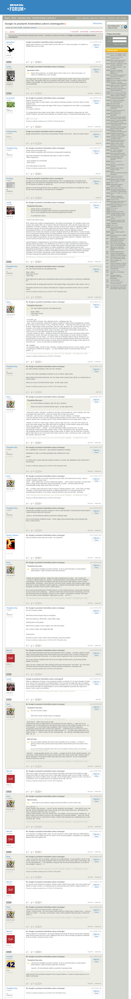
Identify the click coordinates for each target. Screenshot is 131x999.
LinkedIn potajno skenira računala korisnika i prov (117, 214)
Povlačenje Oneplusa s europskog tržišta (117, 137)
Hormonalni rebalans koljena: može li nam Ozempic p (116, 228)
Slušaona (113, 210)
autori (118, 18)
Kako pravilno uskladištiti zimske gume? (117, 147)
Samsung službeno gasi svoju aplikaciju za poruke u (118, 154)
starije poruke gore (97, 31)
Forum (14, 18)
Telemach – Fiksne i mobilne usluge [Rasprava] (118, 82)
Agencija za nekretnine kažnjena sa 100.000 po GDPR (117, 248)
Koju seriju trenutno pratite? (118, 285)
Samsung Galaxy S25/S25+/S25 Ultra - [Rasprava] (116, 277)
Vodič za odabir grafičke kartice (117, 232)
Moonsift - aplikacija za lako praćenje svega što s (118, 64)
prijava (79, 18)
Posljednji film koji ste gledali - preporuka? (116, 176)
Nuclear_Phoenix (12, 535)
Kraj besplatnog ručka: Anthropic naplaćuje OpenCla (117, 158)
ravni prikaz (85, 31)
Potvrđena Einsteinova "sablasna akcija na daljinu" (118, 134)
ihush (8, 302)
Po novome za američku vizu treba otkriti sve (117, 101)
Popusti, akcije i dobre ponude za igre (117, 168)
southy (9, 67)
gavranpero (10, 42)
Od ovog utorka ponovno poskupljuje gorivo (117, 111)
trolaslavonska (11, 131)
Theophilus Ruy (12, 148)
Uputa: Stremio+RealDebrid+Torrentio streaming (118, 173)
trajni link (98, 62)
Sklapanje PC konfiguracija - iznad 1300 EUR (118, 124)
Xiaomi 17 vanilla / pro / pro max (118, 193)
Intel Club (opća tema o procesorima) (117, 267)
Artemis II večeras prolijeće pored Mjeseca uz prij (118, 121)
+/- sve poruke (74, 31)
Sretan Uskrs (114, 225)
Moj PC (9, 62)
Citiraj (96, 47)
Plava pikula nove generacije (115, 114)
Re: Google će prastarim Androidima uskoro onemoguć (45, 67)
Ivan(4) (9, 202)
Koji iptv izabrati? (115, 78)
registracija (85, 18)
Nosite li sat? (114, 182)
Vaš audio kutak (115, 103)
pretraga (123, 18)
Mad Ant (9, 650)
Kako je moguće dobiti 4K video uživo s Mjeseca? (118, 61)
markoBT (9, 956)
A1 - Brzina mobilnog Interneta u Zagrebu (116, 150)
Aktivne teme (112, 50)
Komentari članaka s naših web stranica (46, 18)
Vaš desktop (114, 208)
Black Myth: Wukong (116, 242)
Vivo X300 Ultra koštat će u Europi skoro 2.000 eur (118, 75)
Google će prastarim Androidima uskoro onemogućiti (44, 42)
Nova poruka (97, 23)
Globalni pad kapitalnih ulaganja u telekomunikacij (118, 254)
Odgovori (96, 45)
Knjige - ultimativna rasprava (116, 217)
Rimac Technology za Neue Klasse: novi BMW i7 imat (118, 54)
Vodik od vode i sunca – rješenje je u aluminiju (117, 144)
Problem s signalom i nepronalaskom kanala (117, 197)
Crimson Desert (115, 280)
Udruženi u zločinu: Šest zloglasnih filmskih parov (117, 220)
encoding (9, 178)
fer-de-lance (10, 98)
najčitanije (103, 18)
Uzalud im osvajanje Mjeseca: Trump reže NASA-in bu (116, 72)
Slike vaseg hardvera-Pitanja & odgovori (116, 282)
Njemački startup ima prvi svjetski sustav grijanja (117, 140)
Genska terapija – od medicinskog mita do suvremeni (116, 107)
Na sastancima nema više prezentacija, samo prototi (118, 287)
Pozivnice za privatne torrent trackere (116, 57)
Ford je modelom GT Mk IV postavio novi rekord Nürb (118, 264)
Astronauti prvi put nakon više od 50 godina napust (117, 257)
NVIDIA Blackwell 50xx (117, 252)
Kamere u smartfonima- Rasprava (117, 165)
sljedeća (12, 32)
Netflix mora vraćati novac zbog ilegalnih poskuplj (118, 239)
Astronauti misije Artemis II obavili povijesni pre (118, 89)
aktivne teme (94, 18)
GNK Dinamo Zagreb (116, 188)
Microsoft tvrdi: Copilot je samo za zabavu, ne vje (117, 180)
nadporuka (98, 93)
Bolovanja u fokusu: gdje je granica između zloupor (118, 127)
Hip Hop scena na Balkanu (118, 92)
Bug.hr (7, 18)
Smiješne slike (114, 199)
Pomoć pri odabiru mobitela (118, 80)
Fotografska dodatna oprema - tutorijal (116, 185)
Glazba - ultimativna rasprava (116, 162)
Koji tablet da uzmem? (117, 211)
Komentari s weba (24, 18)
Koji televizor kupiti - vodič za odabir (118, 67)
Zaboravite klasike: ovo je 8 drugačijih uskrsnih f (118, 205)
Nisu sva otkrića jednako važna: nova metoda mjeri (118, 244)
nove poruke (111, 18)
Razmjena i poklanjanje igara (117, 272)
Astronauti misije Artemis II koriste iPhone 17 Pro (118, 202)
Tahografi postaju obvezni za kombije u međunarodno (118, 190)
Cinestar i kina (114, 270)
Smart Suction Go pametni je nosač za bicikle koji (118, 97)
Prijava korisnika (113, 34)
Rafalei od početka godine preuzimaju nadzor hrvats (118, 117)
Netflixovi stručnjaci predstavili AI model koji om (118, 130)
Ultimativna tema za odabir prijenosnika (118, 236)
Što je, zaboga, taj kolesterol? (115, 260)
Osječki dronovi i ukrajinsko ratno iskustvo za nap (118, 86)
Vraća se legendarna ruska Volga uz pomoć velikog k (118, 94)
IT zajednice (114, 223)
